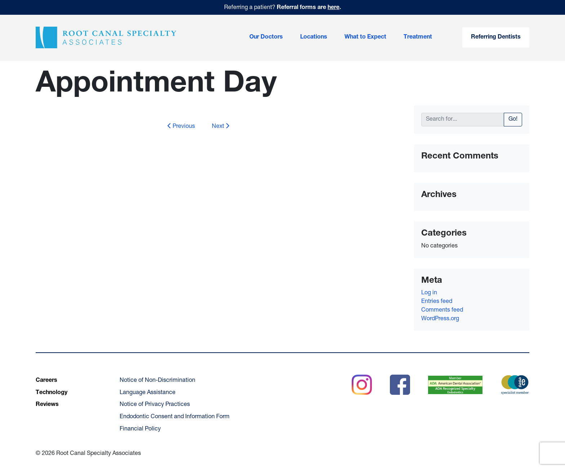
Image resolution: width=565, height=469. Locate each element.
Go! (512, 119)
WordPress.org (440, 319)
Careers (46, 381)
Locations (313, 37)
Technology (51, 393)
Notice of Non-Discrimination (157, 381)
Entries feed (436, 302)
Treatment (418, 37)
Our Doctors (266, 37)
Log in (429, 293)
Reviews (47, 405)
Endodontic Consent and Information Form (175, 417)
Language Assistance (147, 393)
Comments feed (442, 310)
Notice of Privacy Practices (155, 405)
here (333, 8)
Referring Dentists (496, 37)
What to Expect (365, 37)
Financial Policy (140, 429)
